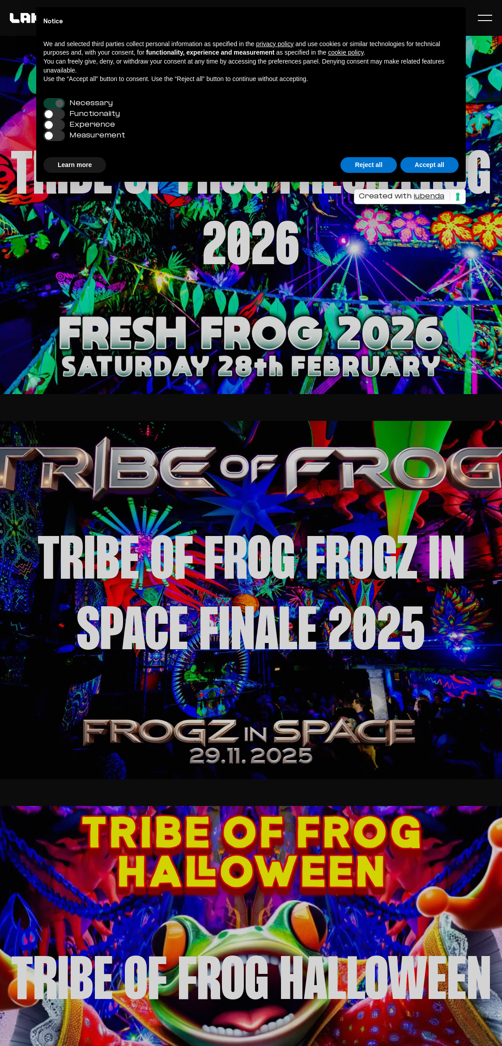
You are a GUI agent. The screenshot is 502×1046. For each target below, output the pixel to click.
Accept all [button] (429, 164)
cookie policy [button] (345, 52)
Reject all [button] (368, 164)
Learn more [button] (75, 164)
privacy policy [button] (275, 43)
